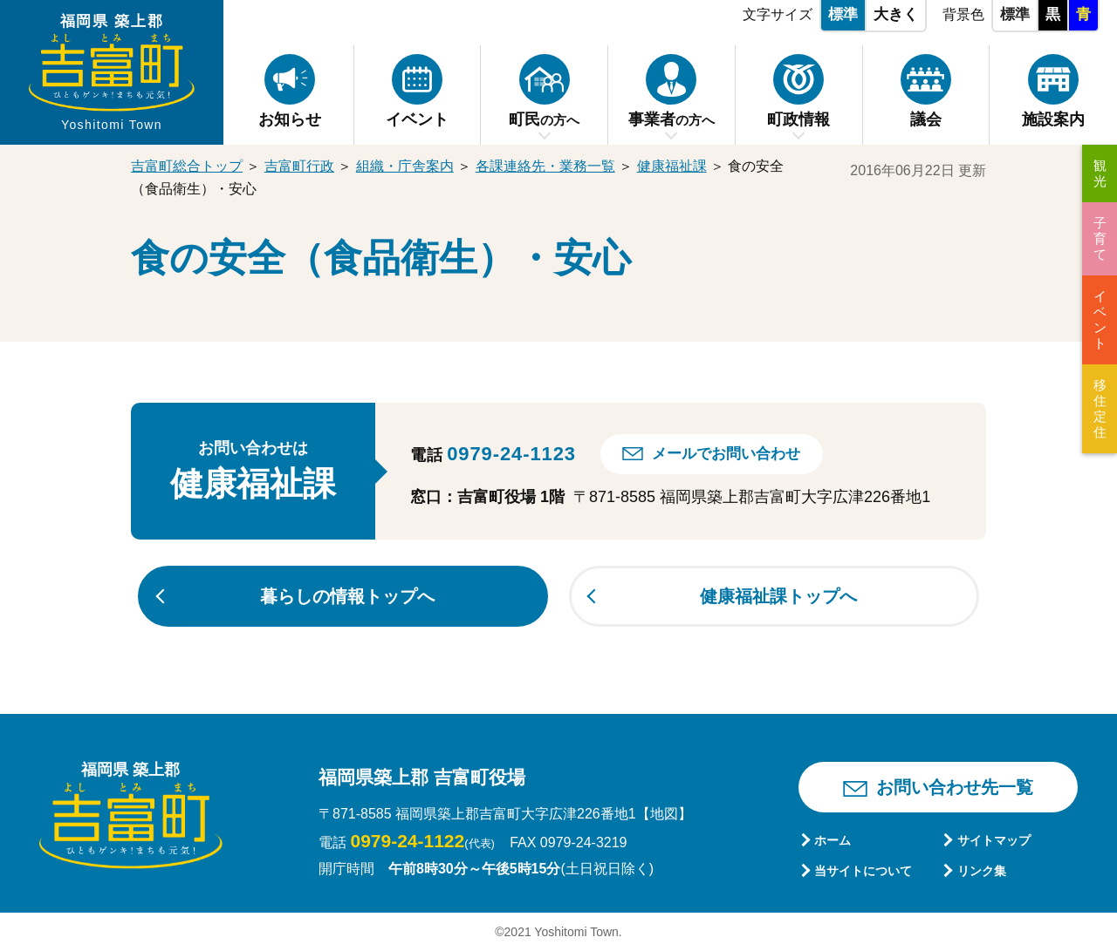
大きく (896, 14)
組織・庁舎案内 (405, 166)
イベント (1100, 319)
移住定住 (1100, 408)
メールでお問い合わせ (726, 453)
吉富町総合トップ (187, 166)
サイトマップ (994, 840)
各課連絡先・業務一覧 (545, 166)
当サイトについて (863, 871)
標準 (843, 14)
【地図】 (664, 813)
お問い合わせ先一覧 (954, 787)
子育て (1100, 238)
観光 (1100, 173)
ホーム (832, 840)
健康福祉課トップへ (778, 596)
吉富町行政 (299, 166)
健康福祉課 (672, 166)
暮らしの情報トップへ (347, 596)
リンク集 (981, 871)
